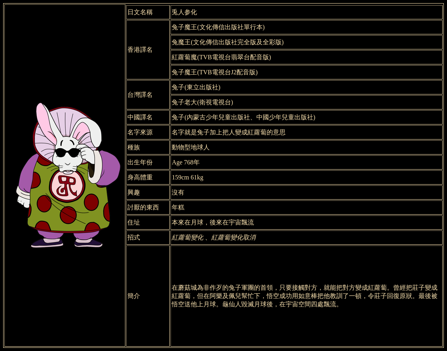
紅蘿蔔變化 (187, 237)
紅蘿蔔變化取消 (233, 237)
